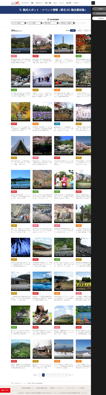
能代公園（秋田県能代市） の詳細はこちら (42, 35)
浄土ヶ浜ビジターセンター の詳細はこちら (20, 273)
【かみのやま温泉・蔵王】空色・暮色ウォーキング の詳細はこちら (63, 171)
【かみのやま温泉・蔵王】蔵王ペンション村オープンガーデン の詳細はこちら (20, 308)
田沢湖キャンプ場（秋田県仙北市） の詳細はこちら (42, 273)
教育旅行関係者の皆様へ (42, 388)
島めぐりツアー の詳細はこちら (62, 69)
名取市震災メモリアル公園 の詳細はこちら (63, 35)
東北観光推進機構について (28, 388)
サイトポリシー (60, 388)
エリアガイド (25, 3)
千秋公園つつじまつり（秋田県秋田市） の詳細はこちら (63, 137)
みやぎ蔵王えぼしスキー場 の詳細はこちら (63, 341)
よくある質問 (81, 388)
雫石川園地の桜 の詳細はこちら (84, 136)
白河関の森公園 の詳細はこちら (84, 272)
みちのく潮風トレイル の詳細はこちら (85, 341)
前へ (35, 375)
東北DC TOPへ (5, 390)
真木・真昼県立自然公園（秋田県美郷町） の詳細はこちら (20, 341)
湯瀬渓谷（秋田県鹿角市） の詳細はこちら (20, 103)
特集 (32, 3)
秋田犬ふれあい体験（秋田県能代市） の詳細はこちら (42, 307)
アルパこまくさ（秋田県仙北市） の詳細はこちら (42, 239)
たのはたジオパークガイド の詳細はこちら (20, 205)
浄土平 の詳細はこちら (60, 306)
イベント (61, 3)
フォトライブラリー (71, 388)
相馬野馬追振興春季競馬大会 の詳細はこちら (63, 205)
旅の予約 (68, 3)
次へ (71, 375)
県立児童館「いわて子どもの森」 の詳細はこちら (20, 137)
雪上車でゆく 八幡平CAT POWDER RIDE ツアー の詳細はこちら (42, 69)
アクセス (75, 3)
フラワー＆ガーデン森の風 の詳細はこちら (85, 69)
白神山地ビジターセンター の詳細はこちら (63, 103)
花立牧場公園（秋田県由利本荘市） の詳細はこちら (20, 171)
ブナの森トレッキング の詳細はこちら (20, 69)
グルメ (55, 3)
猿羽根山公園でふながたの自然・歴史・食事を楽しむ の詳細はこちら (85, 35)
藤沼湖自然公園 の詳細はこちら (19, 35)
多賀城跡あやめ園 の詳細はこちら (42, 102)
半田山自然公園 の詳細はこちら (41, 136)
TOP (12, 383)
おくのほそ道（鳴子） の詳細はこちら (85, 205)
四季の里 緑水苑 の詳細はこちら (42, 204)
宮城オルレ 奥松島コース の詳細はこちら (63, 273)
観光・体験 (48, 3)
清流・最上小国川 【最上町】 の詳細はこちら (63, 239)
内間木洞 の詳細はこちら (17, 238)
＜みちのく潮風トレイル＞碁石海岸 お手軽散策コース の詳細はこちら (85, 239)
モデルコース (39, 3)
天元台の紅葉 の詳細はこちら (40, 170)
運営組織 (52, 388)
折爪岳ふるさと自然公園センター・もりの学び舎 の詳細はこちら (42, 341)
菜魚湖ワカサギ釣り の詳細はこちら (85, 102)
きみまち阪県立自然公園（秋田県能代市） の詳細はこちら (85, 171)
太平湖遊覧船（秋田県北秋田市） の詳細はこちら (85, 307)
